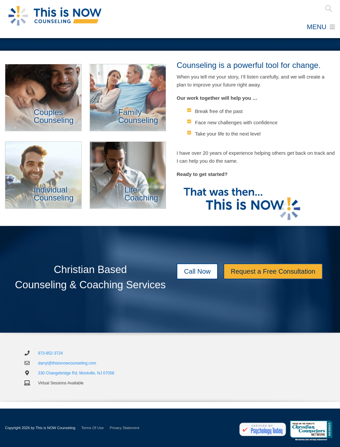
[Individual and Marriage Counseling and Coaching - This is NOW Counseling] (55, 15)
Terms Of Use (92, 428)
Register (294, 8)
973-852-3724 (50, 353)
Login (304, 8)
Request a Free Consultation (273, 271)
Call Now (197, 271)
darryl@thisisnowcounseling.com (67, 363)
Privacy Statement (124, 428)
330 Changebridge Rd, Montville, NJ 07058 (76, 373)
